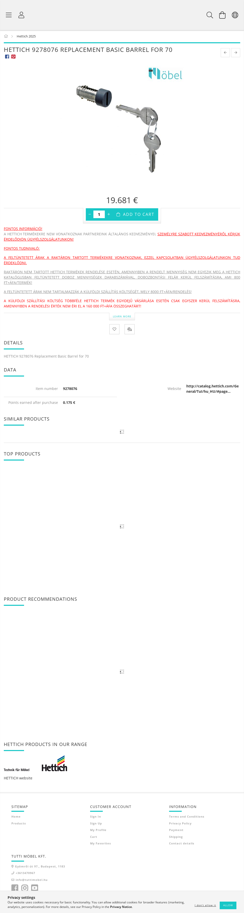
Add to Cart (138, 215)
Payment (176, 830)
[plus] (108, 215)
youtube (34, 889)
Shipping (176, 837)
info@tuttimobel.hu (32, 880)
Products (18, 823)
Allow (228, 905)
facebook (14, 889)
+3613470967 (25, 873)
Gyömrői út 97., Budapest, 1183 (40, 866)
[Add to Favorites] (114, 329)
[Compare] (130, 329)
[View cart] (222, 15)
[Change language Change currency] (235, 15)
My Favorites (100, 844)
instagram (24, 889)
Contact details (181, 844)
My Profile (98, 830)
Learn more (122, 316)
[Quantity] (99, 215)
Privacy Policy (180, 823)
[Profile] (21, 15)
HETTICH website (18, 778)
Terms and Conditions (186, 817)
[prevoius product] (225, 53)
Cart (93, 837)
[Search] (210, 15)
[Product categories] (9, 15)
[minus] (89, 215)
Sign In (95, 817)
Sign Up (96, 823)
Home (16, 817)
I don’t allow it (205, 905)
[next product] (235, 53)
